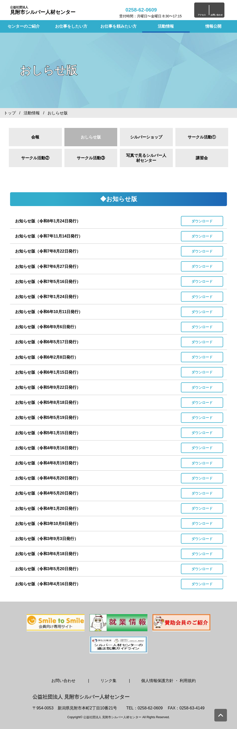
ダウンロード (202, 221)
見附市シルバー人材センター (42, 10)
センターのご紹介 (24, 26)
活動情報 (166, 26)
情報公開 (213, 26)
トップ (10, 113)
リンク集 (108, 680)
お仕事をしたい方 (71, 26)
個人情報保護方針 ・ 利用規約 (168, 680)
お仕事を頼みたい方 (118, 26)
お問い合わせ (63, 680)
